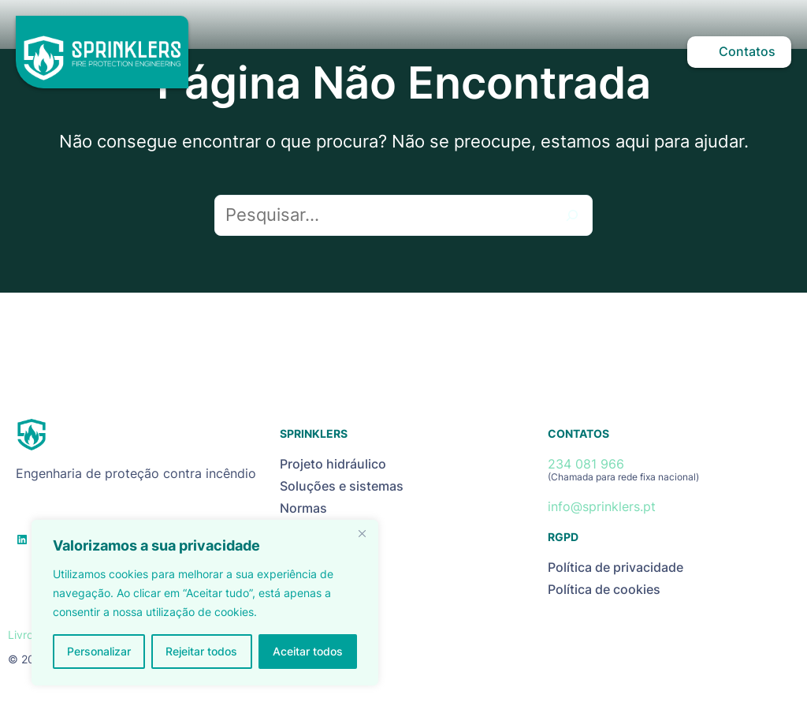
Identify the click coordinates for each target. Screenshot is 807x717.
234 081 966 (586, 464)
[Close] (361, 533)
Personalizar (99, 651)
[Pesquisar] (572, 215)
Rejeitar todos (201, 651)
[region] (205, 602)
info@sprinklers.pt (602, 506)
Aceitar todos (308, 651)
